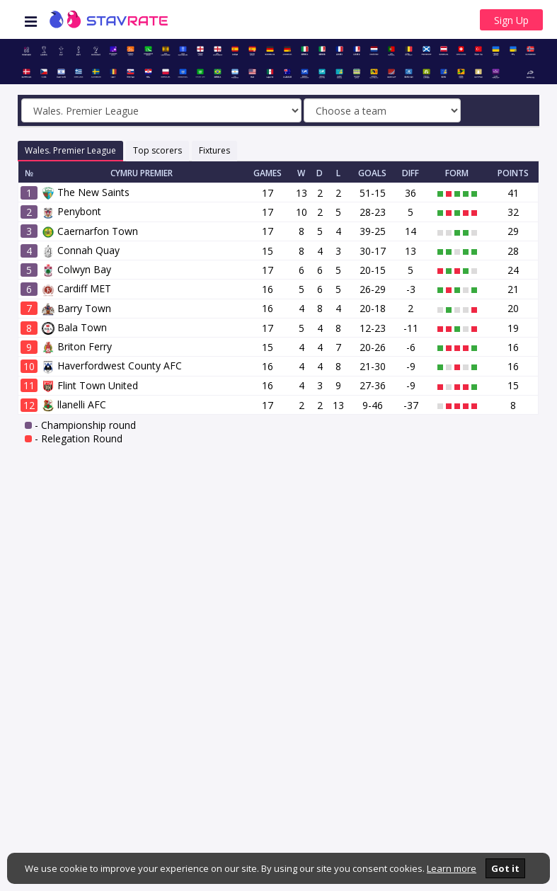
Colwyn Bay (76, 269)
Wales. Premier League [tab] (70, 150)
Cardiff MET (76, 288)
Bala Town (74, 327)
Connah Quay (81, 250)
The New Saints (86, 192)
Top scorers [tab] (157, 150)
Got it (505, 868)
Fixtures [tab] (214, 150)
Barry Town (76, 308)
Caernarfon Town (90, 231)
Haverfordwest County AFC (112, 365)
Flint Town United (90, 385)
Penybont (71, 211)
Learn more (451, 868)
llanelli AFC (74, 404)
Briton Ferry (77, 346)
